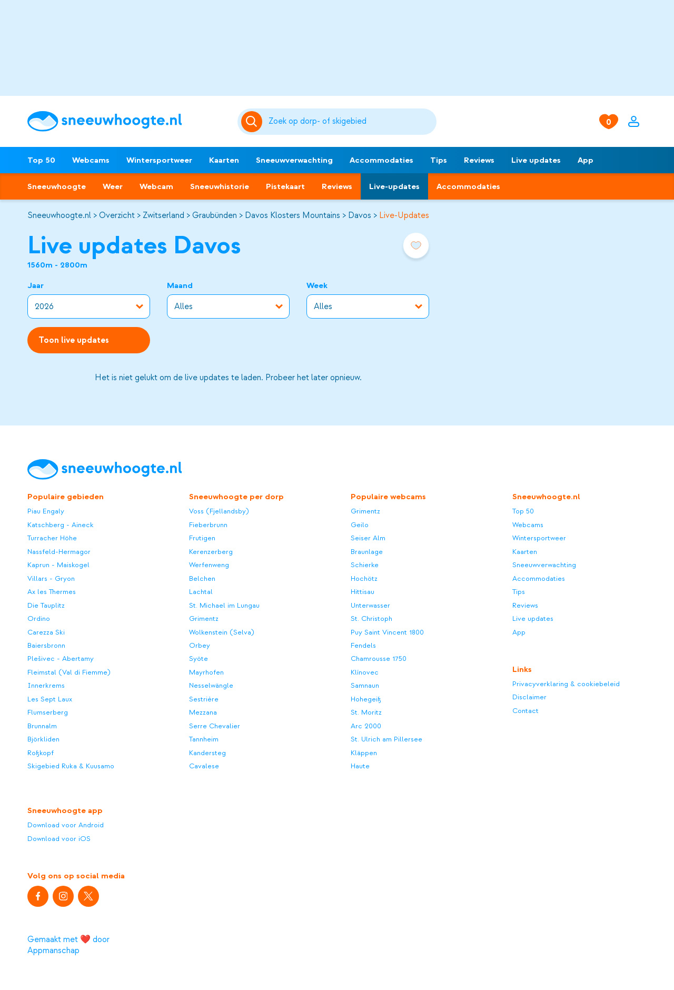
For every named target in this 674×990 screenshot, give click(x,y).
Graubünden (214, 215)
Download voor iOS (59, 838)
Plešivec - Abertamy (60, 658)
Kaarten (224, 160)
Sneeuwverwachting (294, 160)
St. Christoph (371, 618)
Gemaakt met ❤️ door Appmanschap (68, 945)
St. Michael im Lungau (224, 605)
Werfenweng (209, 564)
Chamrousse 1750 (379, 658)
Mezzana (203, 712)
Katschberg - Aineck (60, 524)
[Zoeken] (351, 121)
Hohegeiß (366, 699)
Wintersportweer (159, 160)
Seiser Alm (368, 537)
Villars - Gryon (51, 578)
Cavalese (204, 765)
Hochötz (364, 578)
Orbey (199, 645)
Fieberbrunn (208, 524)
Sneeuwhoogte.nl (59, 215)
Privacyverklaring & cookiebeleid (566, 683)
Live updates (536, 160)
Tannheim (204, 739)
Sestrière (204, 699)
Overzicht (117, 215)
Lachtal (201, 591)
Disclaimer (529, 696)
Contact (525, 710)
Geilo (360, 524)
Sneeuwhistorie (219, 186)
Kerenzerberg (211, 551)
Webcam (156, 186)
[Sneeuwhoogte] (127, 121)
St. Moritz (366, 712)
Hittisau (362, 591)
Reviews (479, 160)
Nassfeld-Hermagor (59, 551)
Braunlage (367, 551)
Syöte (198, 658)
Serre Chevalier (214, 725)
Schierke (365, 564)
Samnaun (365, 685)
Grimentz (204, 618)
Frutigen (202, 537)
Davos (359, 215)
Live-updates (394, 186)
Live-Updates (404, 215)
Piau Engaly (45, 511)
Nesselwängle (211, 685)
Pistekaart (285, 186)
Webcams (91, 160)
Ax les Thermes (51, 591)
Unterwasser (370, 605)
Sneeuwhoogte (56, 186)
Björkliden (43, 739)
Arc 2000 (366, 725)
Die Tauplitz (46, 605)
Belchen (202, 578)
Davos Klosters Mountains (292, 215)
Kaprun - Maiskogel (58, 564)
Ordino (38, 618)
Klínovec (365, 672)
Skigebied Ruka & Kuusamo (70, 765)
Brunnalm (42, 725)
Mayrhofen (206, 672)
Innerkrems (46, 685)
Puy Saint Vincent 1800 (387, 632)
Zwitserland (163, 215)
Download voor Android (65, 824)
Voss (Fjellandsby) (219, 511)
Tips (438, 160)
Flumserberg (47, 712)
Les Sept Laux (49, 699)
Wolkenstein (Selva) (221, 632)
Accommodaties (381, 160)
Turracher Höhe (52, 537)
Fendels (363, 645)
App (585, 160)
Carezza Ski (46, 632)
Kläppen (364, 752)
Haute (360, 765)
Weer (113, 186)
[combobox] (351, 121)
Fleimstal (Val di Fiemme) (69, 672)
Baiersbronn (46, 645)
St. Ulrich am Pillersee (386, 739)
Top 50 (41, 160)
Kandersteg (207, 752)
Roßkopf (40, 752)
